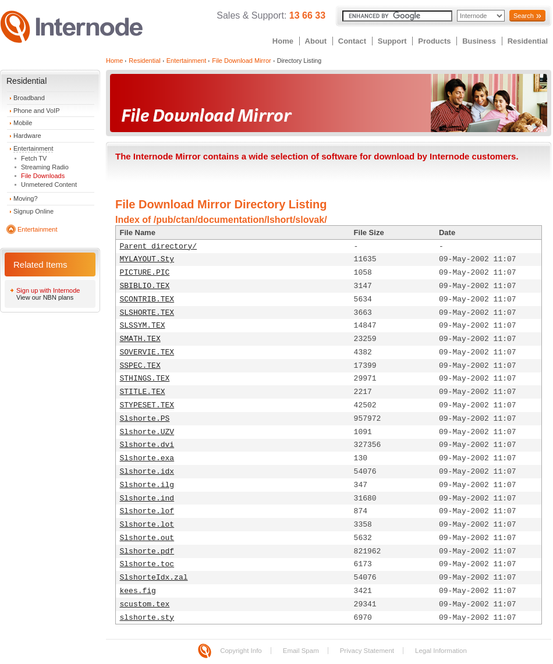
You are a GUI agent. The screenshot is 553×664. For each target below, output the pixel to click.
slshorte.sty (147, 617)
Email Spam (301, 650)
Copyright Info (241, 650)
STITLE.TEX (142, 392)
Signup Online (33, 211)
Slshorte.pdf (147, 551)
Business (479, 41)
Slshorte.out (147, 538)
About (316, 41)
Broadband (29, 97)
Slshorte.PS (145, 418)
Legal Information (441, 650)
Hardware (27, 135)
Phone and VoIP (36, 110)
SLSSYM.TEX (142, 325)
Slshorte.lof (147, 511)
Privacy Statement (367, 650)
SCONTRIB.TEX (147, 299)
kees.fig (138, 591)
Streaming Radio (45, 167)
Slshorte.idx (147, 471)
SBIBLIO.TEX (145, 286)
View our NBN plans (44, 297)
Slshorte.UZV (147, 432)
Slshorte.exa (147, 458)
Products (434, 41)
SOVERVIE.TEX (147, 352)
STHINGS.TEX (145, 378)
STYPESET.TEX (147, 405)
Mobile (22, 122)
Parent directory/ (158, 246)
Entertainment (33, 148)
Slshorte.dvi (147, 445)
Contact (352, 41)
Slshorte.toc (147, 564)
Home (282, 41)
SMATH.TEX (140, 339)
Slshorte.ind (147, 498)
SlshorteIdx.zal (154, 577)
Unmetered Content (49, 184)
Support (392, 41)
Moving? (25, 198)
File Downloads (43, 175)
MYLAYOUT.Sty (147, 259)
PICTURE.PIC (145, 272)
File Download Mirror (241, 60)
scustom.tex (145, 604)
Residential (528, 41)
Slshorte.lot (147, 524)
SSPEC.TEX (140, 365)
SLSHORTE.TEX (147, 312)
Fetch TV (34, 158)
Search (523, 15)
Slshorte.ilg (147, 485)
